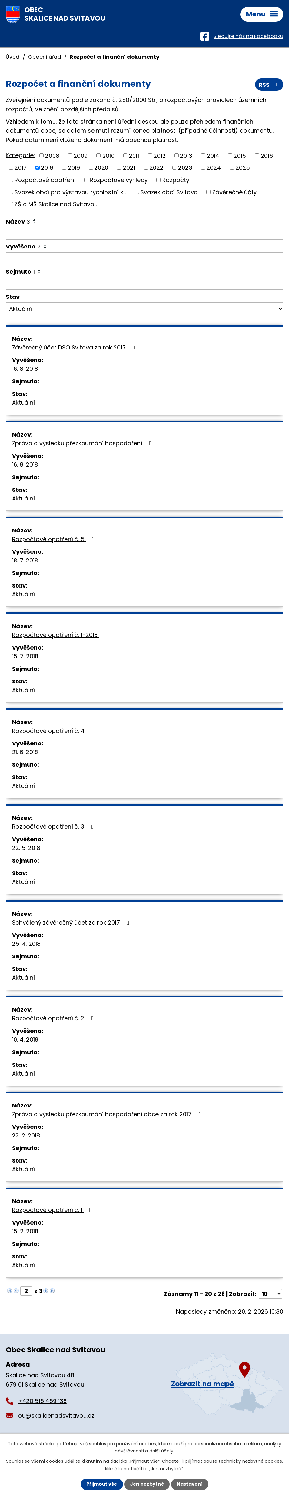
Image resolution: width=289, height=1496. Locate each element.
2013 (186, 155)
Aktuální (23, 403)
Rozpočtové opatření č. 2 (54, 1018)
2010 (108, 155)
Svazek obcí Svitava (169, 192)
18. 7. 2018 (25, 560)
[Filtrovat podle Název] (144, 233)
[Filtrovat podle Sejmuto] (144, 283)
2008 (52, 155)
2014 (213, 155)
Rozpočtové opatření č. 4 (54, 731)
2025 (242, 168)
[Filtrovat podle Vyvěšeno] (144, 258)
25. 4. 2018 (26, 944)
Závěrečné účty (234, 192)
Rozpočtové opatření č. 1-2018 (61, 635)
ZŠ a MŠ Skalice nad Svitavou (56, 204)
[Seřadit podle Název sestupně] (34, 222)
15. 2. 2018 (25, 1231)
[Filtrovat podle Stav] (144, 308)
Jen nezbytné (147, 1484)
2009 (81, 155)
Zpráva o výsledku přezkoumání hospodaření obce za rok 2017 (108, 1114)
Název (18, 221)
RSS (269, 85)
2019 (74, 168)
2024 (213, 168)
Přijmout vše (101, 1484)
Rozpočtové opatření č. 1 (53, 1210)
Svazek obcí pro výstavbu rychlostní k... (70, 192)
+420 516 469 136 (42, 1401)
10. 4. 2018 (25, 1040)
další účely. (161, 1451)
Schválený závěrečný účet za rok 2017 (72, 922)
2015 (240, 155)
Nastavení (190, 1484)
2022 (156, 168)
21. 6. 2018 (25, 752)
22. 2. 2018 (26, 1135)
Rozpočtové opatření (45, 180)
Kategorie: (20, 155)
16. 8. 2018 (25, 369)
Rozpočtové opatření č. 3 (54, 827)
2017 (21, 168)
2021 (129, 168)
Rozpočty (175, 180)
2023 (185, 168)
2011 (134, 155)
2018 (47, 168)
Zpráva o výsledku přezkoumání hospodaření (83, 443)
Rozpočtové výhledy (119, 180)
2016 (267, 155)
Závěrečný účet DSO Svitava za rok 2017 (75, 347)
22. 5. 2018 (26, 848)
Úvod (12, 57)
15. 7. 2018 (25, 656)
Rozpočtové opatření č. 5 (54, 539)
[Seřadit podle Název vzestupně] (34, 220)
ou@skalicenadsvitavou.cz (56, 1415)
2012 (160, 155)
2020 (101, 168)
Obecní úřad (44, 57)
